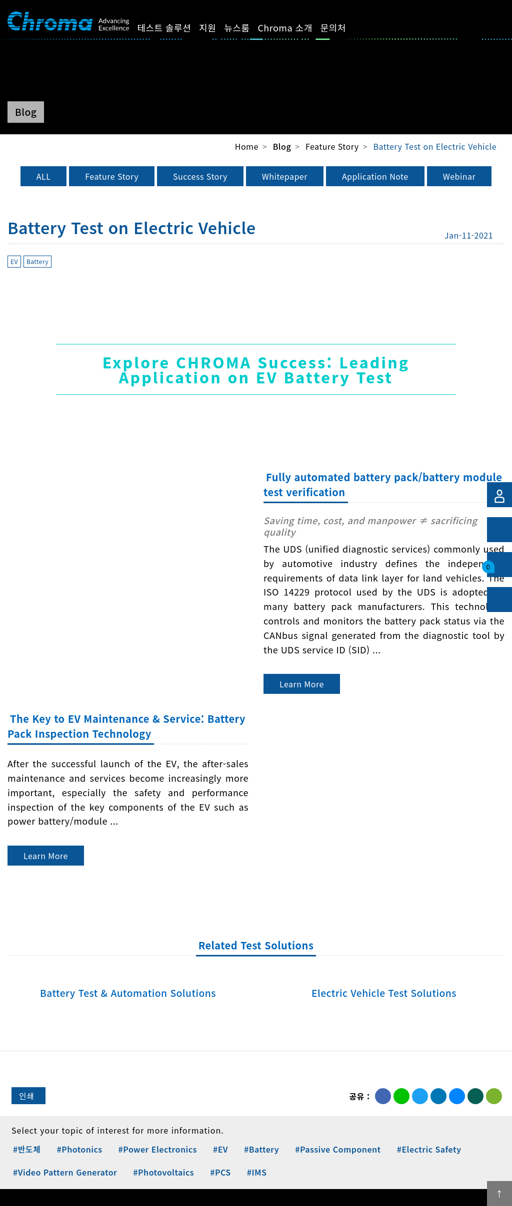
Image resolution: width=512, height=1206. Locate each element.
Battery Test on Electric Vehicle (434, 146)
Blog (282, 146)
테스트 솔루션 (175, 27)
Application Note (375, 176)
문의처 (344, 27)
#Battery (261, 1149)
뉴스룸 (248, 27)
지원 (219, 27)
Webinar (459, 176)
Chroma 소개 (296, 27)
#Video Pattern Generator (65, 1172)
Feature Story (111, 176)
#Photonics (79, 1149)
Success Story (200, 176)
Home (246, 146)
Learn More (302, 684)
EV (14, 261)
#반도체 (26, 1149)
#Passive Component (337, 1149)
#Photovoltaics (163, 1172)
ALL (43, 176)
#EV (220, 1149)
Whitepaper (285, 176)
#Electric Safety (429, 1149)
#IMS (257, 1172)
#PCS (220, 1172)
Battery (37, 261)
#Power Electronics (157, 1149)
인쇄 (26, 1096)
